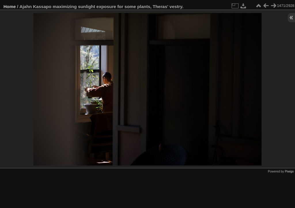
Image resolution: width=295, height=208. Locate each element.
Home (9, 6)
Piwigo (289, 171)
